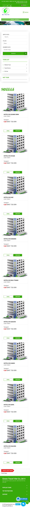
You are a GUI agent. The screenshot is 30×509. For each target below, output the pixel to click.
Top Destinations (7, 491)
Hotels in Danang (10, 239)
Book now (18, 130)
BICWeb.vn (10, 506)
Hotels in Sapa (9, 404)
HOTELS (7, 89)
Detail (8, 130)
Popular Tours (6, 487)
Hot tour (6, 71)
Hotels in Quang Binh (11, 114)
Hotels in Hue (8, 197)
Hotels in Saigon (10, 322)
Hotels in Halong (10, 446)
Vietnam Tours (7, 64)
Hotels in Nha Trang (11, 280)
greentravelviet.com (10, 504)
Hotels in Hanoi (9, 363)
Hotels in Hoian (9, 156)
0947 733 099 (11, 122)
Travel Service (7, 68)
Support (4, 494)
